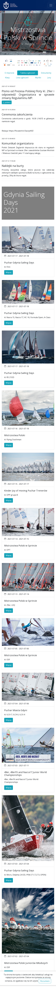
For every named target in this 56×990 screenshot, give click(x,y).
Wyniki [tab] (38, 77)
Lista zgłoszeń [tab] (22, 77)
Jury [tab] (49, 77)
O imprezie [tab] (9, 73)
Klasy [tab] (7, 77)
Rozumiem (45, 981)
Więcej (8, 272)
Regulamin (31, 988)
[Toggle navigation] (51, 5)
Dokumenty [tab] (46, 73)
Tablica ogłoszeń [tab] (27, 73)
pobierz (7, 102)
